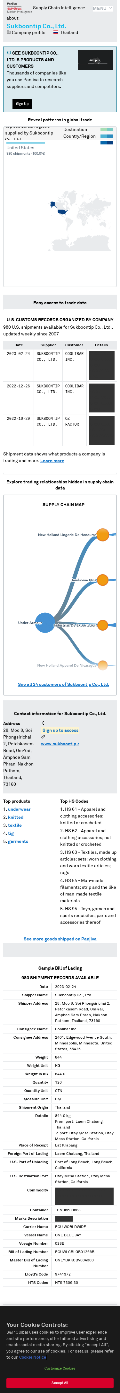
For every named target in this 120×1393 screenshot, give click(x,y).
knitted (15, 817)
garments (18, 841)
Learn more (52, 461)
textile (15, 825)
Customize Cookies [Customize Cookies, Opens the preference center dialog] (60, 1369)
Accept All (60, 1384)
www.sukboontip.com (63, 744)
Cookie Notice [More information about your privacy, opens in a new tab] (32, 1359)
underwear (19, 809)
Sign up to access (60, 730)
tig (11, 833)
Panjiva (19, 7)
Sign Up (22, 104)
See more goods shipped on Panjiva (60, 939)
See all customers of (63, 684)
